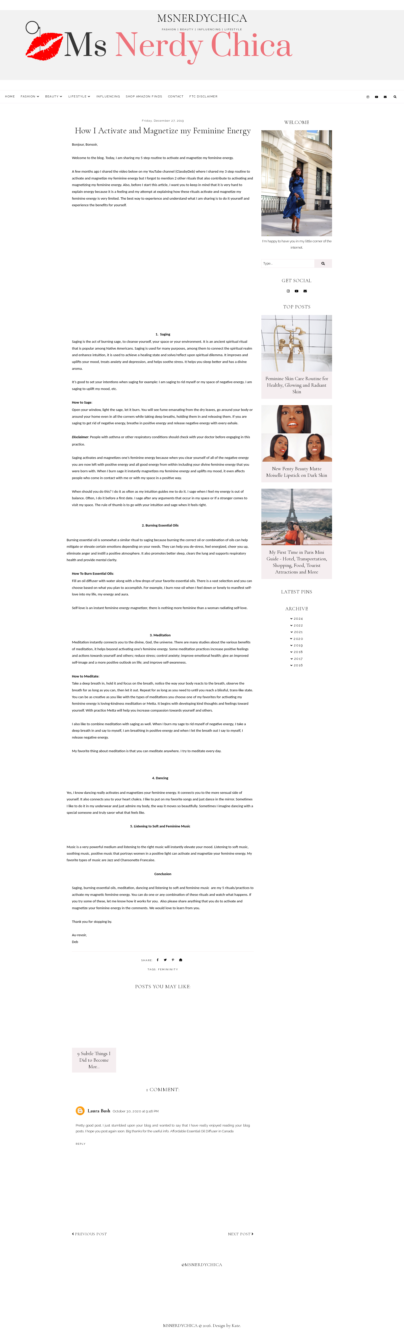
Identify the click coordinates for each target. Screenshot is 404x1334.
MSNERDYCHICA (202, 18)
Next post (241, 1235)
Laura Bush (99, 1112)
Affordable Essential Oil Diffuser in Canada (202, 1132)
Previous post (89, 1235)
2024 (298, 618)
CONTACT (176, 96)
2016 (298, 665)
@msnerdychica (202, 1265)
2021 (298, 632)
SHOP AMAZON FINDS (144, 96)
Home (10, 96)
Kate (236, 1326)
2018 (298, 652)
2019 (298, 645)
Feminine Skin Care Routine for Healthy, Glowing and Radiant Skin (296, 385)
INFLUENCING (108, 96)
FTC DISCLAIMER (203, 96)
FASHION (28, 96)
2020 (298, 639)
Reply (81, 1144)
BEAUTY (52, 96)
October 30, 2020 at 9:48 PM (136, 1112)
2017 (298, 659)
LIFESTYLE (77, 96)
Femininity (168, 969)
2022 (298, 625)
